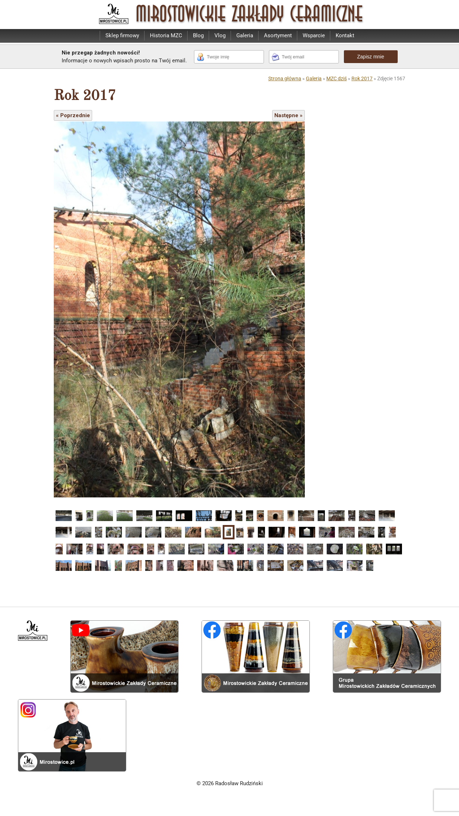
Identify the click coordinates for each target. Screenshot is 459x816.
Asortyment (278, 35)
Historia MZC (166, 35)
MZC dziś (336, 78)
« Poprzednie (73, 115)
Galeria (244, 35)
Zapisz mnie (370, 56)
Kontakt (345, 35)
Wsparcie (314, 35)
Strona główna (284, 78)
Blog (198, 35)
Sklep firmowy (122, 35)
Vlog (220, 35)
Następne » (288, 115)
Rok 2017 (362, 78)
